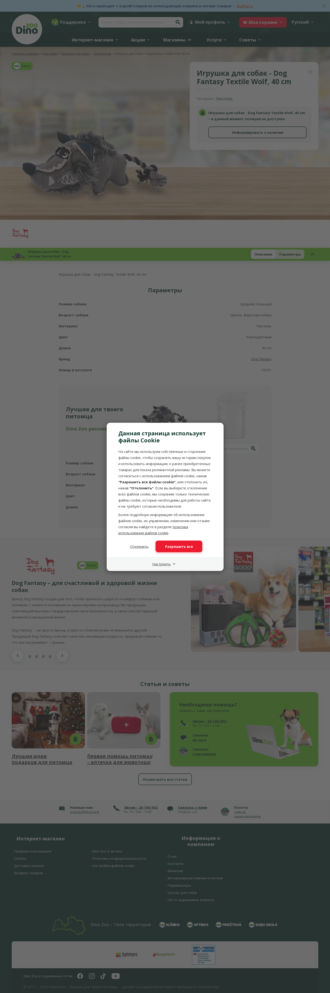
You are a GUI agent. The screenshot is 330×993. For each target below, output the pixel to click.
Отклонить (139, 546)
